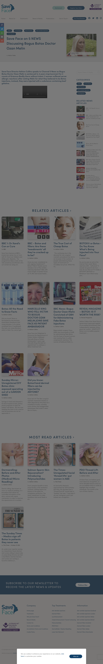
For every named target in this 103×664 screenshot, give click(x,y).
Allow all (75, 656)
